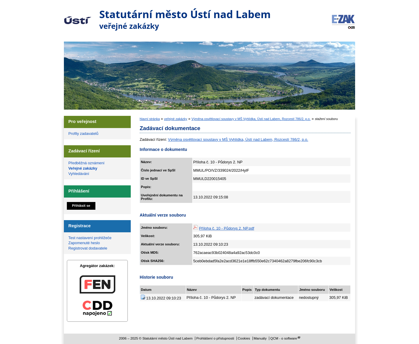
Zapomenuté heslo (84, 243)
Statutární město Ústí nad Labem (78, 16)
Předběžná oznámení (86, 163)
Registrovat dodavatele (87, 248)
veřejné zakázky (175, 119)
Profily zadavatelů (83, 133)
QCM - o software (283, 338)
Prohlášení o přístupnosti (215, 338)
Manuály (260, 338)
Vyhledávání (78, 173)
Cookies (244, 338)
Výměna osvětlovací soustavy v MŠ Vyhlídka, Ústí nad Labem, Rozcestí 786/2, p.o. (251, 119)
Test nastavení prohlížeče (89, 238)
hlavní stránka (150, 119)
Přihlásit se (81, 205)
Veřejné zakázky (82, 168)
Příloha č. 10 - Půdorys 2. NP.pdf (226, 228)
